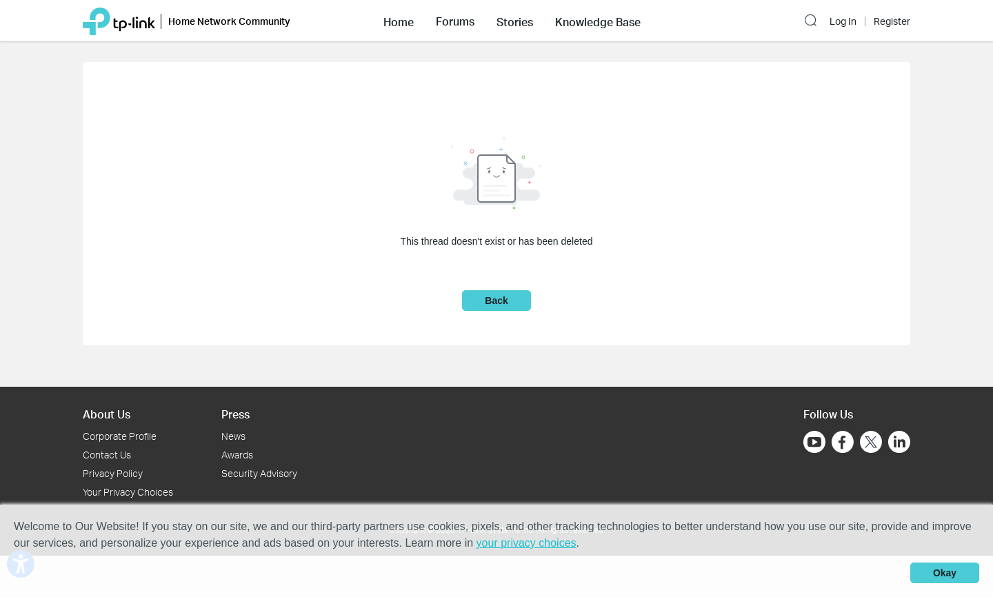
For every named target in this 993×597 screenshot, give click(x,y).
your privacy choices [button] (526, 543)
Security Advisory (259, 473)
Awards (237, 455)
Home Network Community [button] (229, 21)
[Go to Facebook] (843, 442)
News (233, 436)
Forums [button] (455, 21)
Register (892, 21)
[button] (398, 20)
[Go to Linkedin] (899, 442)
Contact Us (107, 455)
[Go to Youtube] (814, 442)
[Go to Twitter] (871, 443)
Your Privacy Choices (128, 492)
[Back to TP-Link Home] (119, 20)
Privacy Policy (113, 473)
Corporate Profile (120, 436)
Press (235, 414)
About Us (106, 414)
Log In (843, 21)
